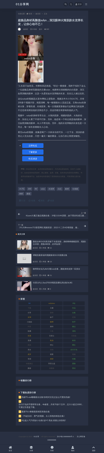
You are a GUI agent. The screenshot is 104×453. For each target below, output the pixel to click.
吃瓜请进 (33, 158)
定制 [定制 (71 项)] (74, 317)
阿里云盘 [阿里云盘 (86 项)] (51, 363)
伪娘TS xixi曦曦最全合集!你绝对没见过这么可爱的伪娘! (46, 397)
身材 (21, 193)
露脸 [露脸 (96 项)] (74, 363)
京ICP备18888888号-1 (65, 436)
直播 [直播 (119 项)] (29, 340)
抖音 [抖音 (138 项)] (29, 326)
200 (29, 189)
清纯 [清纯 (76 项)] (74, 331)
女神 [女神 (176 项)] (29, 317)
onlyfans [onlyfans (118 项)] (51, 303)
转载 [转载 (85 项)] (74, 359)
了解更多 (33, 152)
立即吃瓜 (33, 145)
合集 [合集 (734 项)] (74, 313)
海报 (41, 200)
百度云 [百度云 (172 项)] (51, 336)
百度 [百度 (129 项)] (29, 336)
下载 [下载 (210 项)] (29, 308)
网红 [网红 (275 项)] (74, 345)
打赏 (22, 200)
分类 (31, 449)
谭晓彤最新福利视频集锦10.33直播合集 (50, 255)
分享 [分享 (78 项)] (29, 313)
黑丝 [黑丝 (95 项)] (74, 368)
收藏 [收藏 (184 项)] (29, 331)
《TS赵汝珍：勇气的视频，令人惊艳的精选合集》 (44, 416)
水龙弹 (51, 189)
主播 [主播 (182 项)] (51, 308)
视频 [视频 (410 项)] (74, 354)
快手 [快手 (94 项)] (74, 322)
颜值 (28, 193)
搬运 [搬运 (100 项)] (74, 326)
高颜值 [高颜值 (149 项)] (51, 368)
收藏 (31, 200)
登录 (78, 4)
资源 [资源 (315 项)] (29, 359)
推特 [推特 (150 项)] (51, 326)
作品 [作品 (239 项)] (74, 308)
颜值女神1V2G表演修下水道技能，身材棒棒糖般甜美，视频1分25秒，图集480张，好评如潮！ (59, 242)
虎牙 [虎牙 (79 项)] (29, 354)
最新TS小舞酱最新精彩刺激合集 (36, 411)
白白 (59, 189)
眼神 (67, 189)
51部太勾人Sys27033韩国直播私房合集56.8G (52, 282)
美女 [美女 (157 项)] (29, 350)
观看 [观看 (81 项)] (51, 354)
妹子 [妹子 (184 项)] (51, 317)
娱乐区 (38, 14)
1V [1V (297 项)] (29, 303)
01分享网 (22, 4)
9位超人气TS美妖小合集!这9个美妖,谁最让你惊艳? (44, 420)
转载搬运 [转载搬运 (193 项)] (29, 363)
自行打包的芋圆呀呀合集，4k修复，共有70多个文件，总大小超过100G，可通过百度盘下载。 (51, 405)
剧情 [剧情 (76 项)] (51, 313)
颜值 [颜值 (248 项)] (29, 368)
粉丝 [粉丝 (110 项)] (74, 340)
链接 (51, 200)
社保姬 (75, 189)
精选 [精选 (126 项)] (29, 345)
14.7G (21, 189)
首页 (30, 14)
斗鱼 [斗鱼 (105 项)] (51, 331)
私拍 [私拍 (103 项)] (51, 340)
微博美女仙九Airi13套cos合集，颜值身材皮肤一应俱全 (56, 269)
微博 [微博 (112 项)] (51, 322)
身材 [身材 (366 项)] (51, 359)
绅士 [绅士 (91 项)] (51, 345)
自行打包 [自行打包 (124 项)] (73, 350)
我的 (72, 449)
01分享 (36, 436)
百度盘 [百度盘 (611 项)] (73, 336)
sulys (43, 189)
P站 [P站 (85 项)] (74, 303)
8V (36, 189)
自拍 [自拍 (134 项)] (51, 350)
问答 (52, 449)
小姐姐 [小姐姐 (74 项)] (29, 322)
